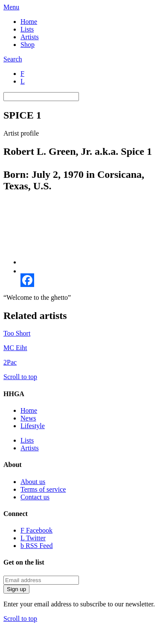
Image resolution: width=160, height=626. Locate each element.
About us (32, 481)
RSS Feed (36, 545)
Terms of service (43, 489)
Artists (29, 37)
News (28, 418)
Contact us (34, 497)
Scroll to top (20, 376)
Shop (27, 44)
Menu (11, 7)
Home (28, 21)
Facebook (36, 530)
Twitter (33, 538)
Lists (27, 29)
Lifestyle (32, 425)
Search (12, 59)
